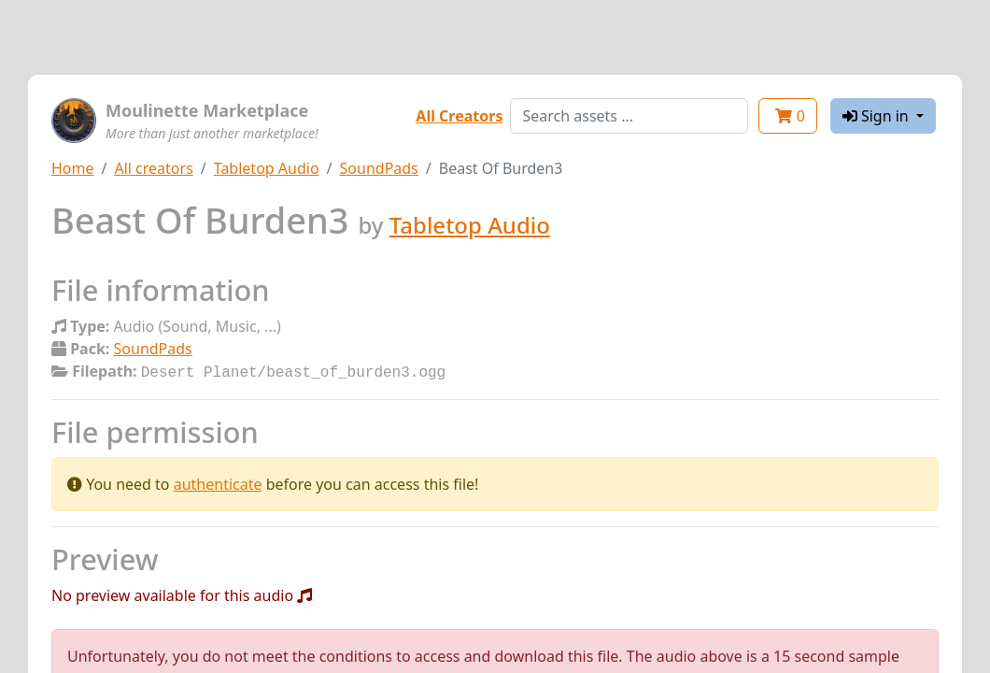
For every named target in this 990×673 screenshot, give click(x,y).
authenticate (218, 482)
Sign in (877, 116)
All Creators (459, 116)
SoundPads (379, 168)
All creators (153, 168)
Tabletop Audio (266, 168)
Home (72, 168)
